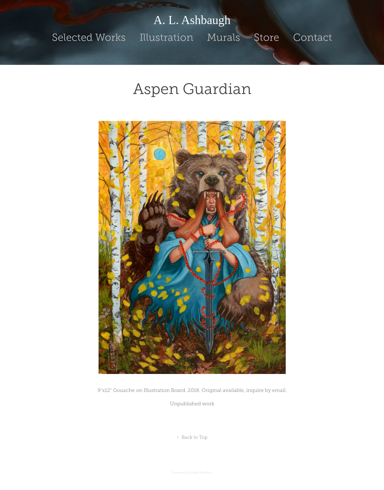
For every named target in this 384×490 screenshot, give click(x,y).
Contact (312, 37)
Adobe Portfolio (201, 472)
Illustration (166, 37)
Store (266, 37)
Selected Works (89, 37)
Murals (223, 37)
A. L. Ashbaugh (192, 20)
